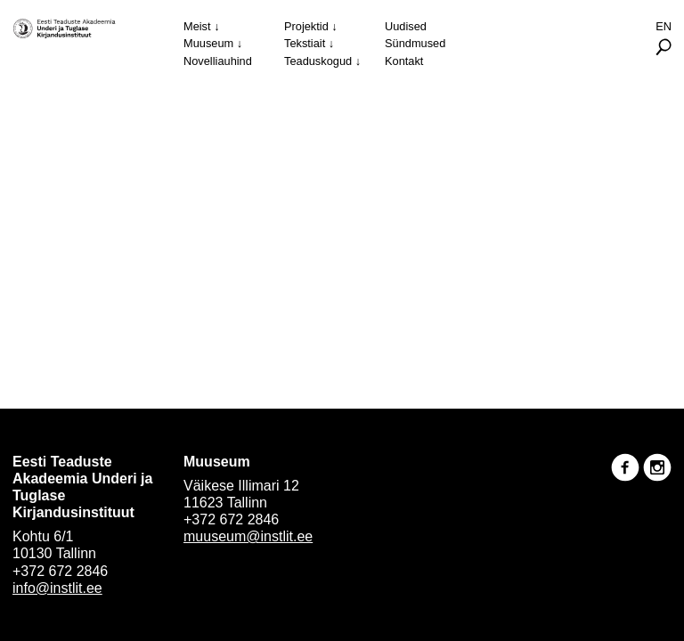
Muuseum (208, 43)
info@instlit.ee (57, 588)
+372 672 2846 (60, 571)
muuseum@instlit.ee (248, 536)
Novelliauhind (217, 61)
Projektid (306, 26)
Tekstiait (304, 43)
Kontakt (404, 61)
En (664, 26)
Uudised (406, 26)
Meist (197, 26)
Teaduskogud (318, 61)
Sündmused (415, 43)
